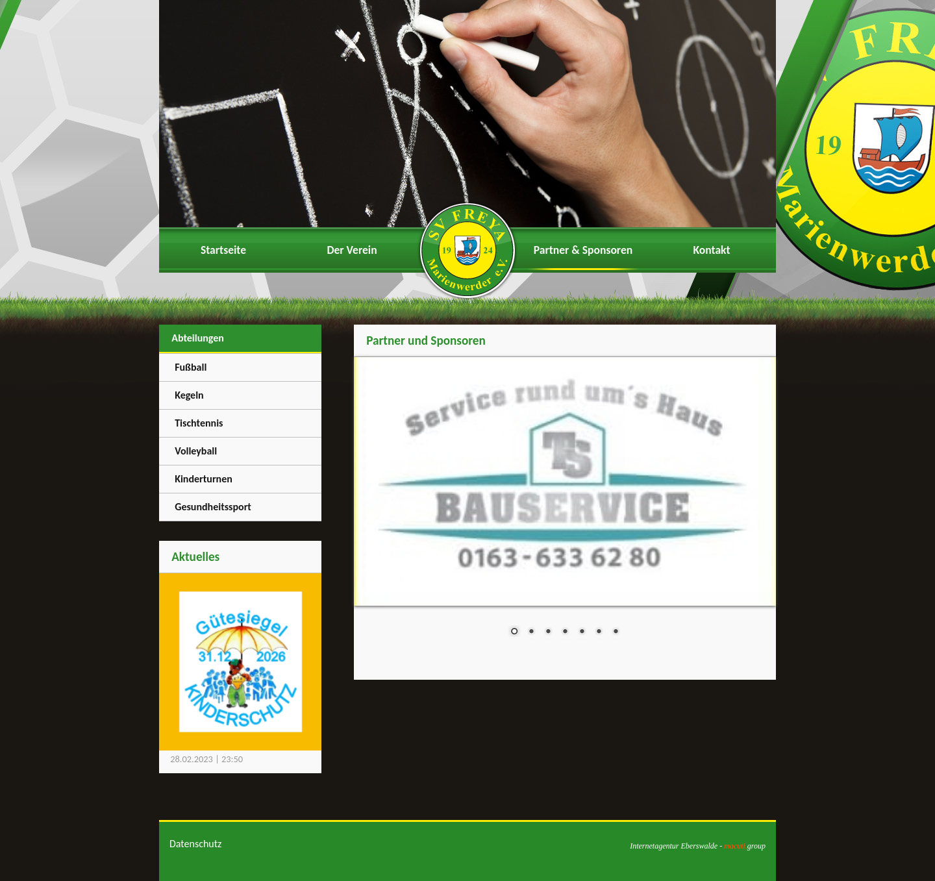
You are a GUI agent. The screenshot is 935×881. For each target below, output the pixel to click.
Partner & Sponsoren (583, 250)
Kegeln (189, 395)
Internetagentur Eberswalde (673, 845)
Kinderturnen (203, 479)
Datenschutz (195, 844)
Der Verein (352, 250)
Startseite (223, 250)
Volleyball (196, 451)
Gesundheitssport (213, 507)
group (745, 845)
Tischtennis (199, 423)
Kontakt (711, 250)
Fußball (190, 367)
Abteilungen (197, 338)
